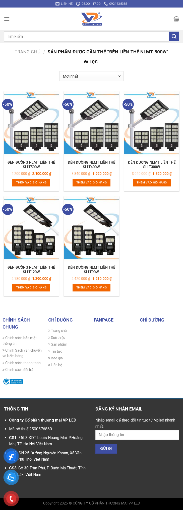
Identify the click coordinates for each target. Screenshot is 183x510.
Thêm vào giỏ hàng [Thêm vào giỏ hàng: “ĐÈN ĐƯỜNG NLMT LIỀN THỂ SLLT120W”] (31, 287)
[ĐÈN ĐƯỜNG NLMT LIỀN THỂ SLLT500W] (31, 124)
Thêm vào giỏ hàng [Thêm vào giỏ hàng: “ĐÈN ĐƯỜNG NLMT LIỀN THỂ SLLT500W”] (31, 182)
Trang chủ (27, 51)
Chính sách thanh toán (22, 363)
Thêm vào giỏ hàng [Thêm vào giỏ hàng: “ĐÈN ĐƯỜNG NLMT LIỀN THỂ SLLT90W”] (91, 287)
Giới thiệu (56, 338)
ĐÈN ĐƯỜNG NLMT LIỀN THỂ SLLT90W (91, 269)
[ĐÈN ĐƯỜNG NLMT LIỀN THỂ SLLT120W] (31, 229)
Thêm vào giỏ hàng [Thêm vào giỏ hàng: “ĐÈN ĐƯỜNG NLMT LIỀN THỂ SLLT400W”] (91, 182)
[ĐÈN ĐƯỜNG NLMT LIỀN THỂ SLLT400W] (91, 124)
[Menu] (7, 19)
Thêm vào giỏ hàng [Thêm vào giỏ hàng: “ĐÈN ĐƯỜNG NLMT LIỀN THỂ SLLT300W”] (152, 182)
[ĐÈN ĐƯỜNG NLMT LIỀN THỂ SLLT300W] (151, 124)
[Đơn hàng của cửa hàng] (91, 76)
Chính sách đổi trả (18, 370)
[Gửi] (174, 36)
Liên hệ (55, 365)
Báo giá (55, 358)
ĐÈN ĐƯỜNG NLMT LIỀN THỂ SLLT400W (91, 164)
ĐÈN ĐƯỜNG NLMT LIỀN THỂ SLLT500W (31, 164)
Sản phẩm (57, 344)
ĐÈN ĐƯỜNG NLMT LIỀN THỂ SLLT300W (151, 164)
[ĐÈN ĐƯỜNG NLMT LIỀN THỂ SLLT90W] (91, 229)
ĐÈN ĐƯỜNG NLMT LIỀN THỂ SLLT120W (31, 269)
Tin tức (55, 351)
